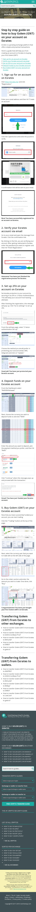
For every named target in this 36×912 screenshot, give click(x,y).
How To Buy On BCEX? (11, 860)
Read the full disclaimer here (19, 889)
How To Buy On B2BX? (11, 858)
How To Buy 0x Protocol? (13, 831)
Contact (11, 897)
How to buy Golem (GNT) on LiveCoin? (17, 759)
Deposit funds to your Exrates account (17, 65)
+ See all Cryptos (10, 841)
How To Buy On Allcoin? (13, 853)
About (8, 895)
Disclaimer (8, 899)
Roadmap (27, 897)
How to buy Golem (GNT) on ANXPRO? (17, 757)
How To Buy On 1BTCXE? (12, 850)
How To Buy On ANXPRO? (12, 855)
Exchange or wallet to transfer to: (14, 794)
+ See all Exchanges (11, 865)
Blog (6, 897)
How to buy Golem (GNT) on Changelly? (18, 754)
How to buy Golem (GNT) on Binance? (17, 752)
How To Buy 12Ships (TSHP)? (13, 836)
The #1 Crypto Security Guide (14, 811)
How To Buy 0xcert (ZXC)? (13, 833)
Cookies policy (27, 899)
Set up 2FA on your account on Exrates (17, 63)
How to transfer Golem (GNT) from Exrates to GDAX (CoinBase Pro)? (18, 634)
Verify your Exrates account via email (16, 61)
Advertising (19, 897)
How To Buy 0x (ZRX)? (11, 829)
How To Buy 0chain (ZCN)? (13, 826)
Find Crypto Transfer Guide (18, 804)
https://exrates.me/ (12, 82)
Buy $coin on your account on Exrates (17, 740)
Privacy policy (17, 899)
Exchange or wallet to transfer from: (15, 786)
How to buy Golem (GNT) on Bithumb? (17, 761)
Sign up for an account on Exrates (15, 59)
